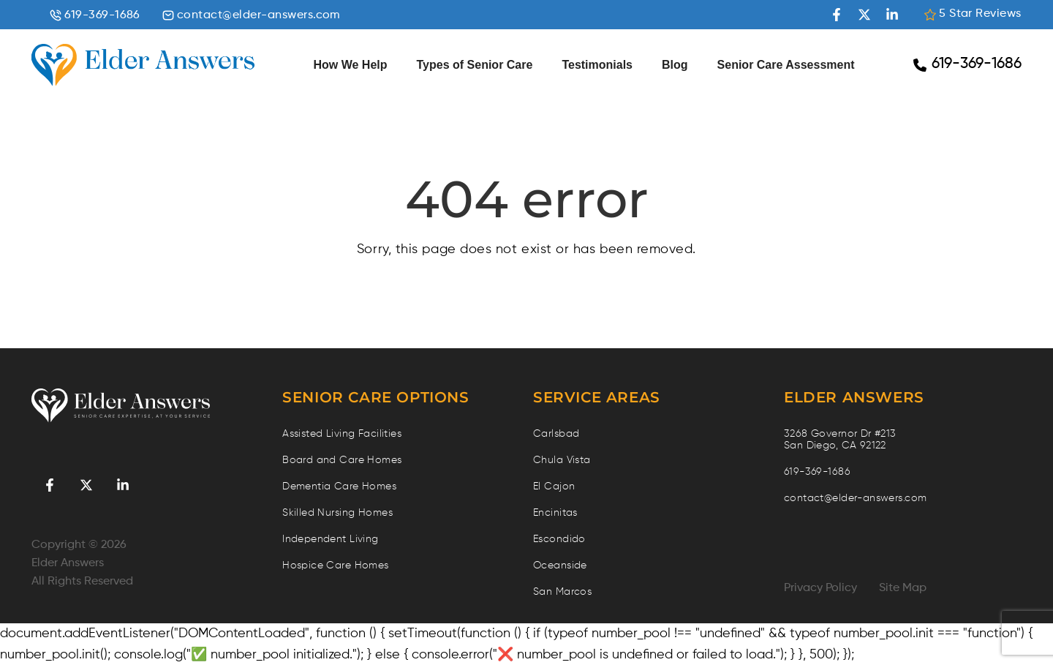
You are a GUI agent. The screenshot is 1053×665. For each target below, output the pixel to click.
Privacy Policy (820, 588)
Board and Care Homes (341, 460)
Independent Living (330, 539)
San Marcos (562, 592)
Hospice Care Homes (335, 565)
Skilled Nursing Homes (337, 513)
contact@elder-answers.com (251, 16)
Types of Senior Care (475, 65)
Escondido (559, 539)
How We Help (350, 65)
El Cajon (554, 486)
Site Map (902, 588)
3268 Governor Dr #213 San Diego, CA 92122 (840, 440)
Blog (675, 65)
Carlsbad (556, 434)
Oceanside (560, 565)
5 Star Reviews (973, 14)
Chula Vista (562, 460)
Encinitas (555, 513)
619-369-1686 (95, 16)
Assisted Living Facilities (341, 434)
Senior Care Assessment (786, 65)
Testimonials (597, 65)
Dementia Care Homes (339, 486)
